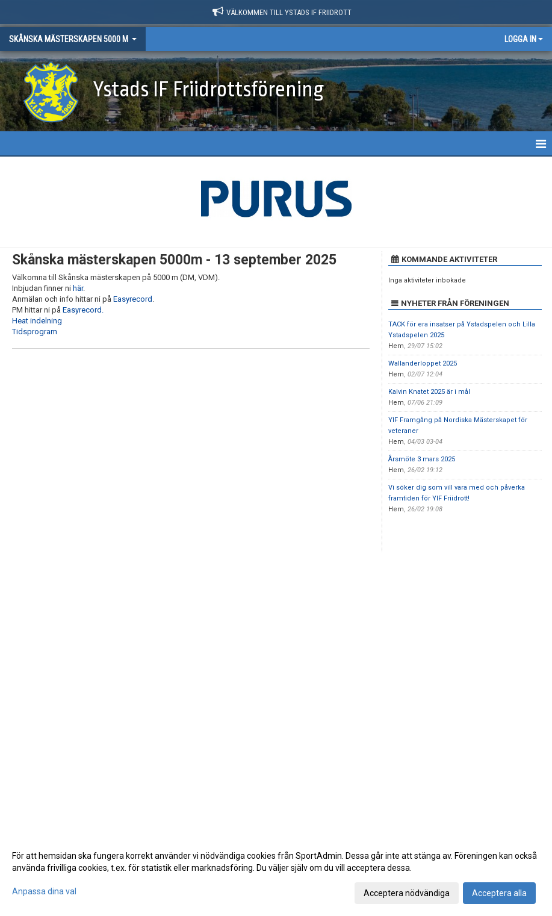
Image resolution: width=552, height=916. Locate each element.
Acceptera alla (499, 893)
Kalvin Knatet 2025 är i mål (429, 392)
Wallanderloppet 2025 (422, 363)
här (78, 288)
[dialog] (276, 874)
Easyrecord (132, 299)
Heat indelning (37, 320)
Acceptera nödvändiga (407, 893)
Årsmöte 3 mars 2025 (421, 459)
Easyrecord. (83, 309)
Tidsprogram (34, 331)
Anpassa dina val (44, 891)
